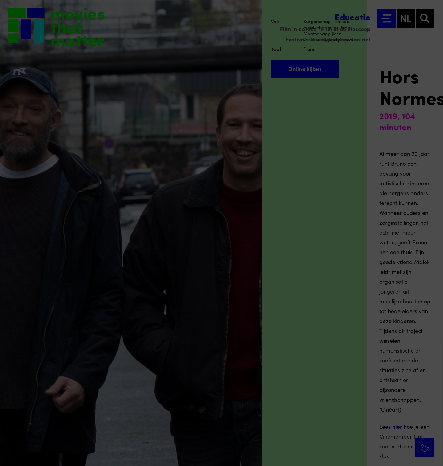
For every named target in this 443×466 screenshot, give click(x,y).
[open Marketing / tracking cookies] (433, 414)
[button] (385, 395)
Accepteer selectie (390, 454)
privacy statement (366, 375)
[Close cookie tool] (433, 351)
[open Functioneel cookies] (433, 396)
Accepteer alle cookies (391, 436)
